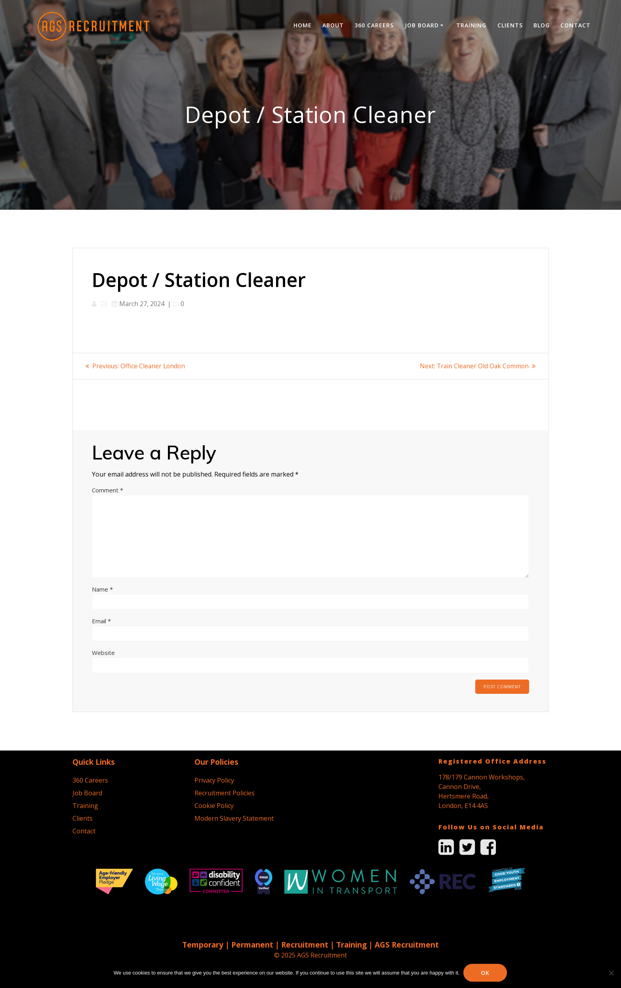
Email (101, 620)
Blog (541, 25)
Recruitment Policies (224, 793)
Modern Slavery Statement (234, 818)
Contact (575, 25)
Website (103, 652)
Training (471, 25)
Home (302, 25)
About (333, 25)
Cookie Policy (214, 805)
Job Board (422, 25)
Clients (510, 25)
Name (102, 589)
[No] (611, 973)
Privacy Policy (214, 780)
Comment (107, 490)
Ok (485, 973)
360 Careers (374, 25)
